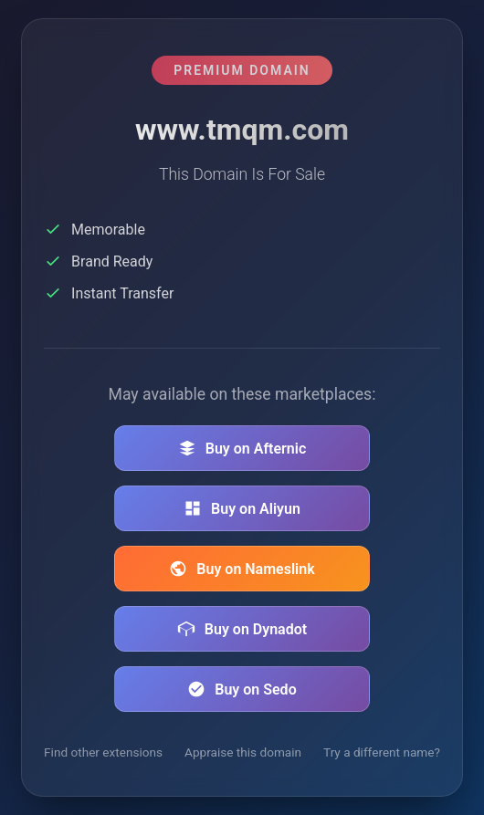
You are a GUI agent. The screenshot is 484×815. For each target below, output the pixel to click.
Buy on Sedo (241, 689)
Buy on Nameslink (241, 568)
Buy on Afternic (242, 448)
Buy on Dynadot (242, 629)
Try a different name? (381, 752)
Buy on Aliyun (242, 508)
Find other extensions (103, 752)
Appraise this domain (242, 752)
